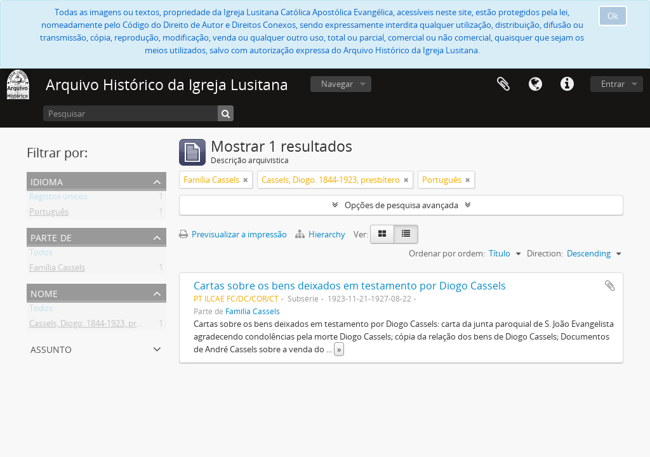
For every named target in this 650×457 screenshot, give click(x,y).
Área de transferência (503, 84)
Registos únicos (58, 198)
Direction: (545, 253)
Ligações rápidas (567, 84)
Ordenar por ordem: (447, 253)
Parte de (51, 236)
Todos (41, 254)
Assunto (51, 348)
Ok (612, 16)
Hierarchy (321, 234)
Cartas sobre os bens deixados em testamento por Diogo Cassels (350, 286)
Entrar (613, 83)
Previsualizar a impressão (233, 234)
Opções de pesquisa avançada (401, 205)
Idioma (535, 84)
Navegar (337, 83)
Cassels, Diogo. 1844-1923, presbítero (98, 325)
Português (49, 214)
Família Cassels (57, 269)
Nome (44, 292)
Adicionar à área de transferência (610, 285)
